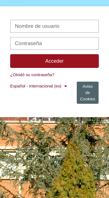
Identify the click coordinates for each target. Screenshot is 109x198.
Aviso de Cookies (87, 92)
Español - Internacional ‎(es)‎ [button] (36, 86)
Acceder (54, 61)
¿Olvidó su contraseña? (32, 74)
